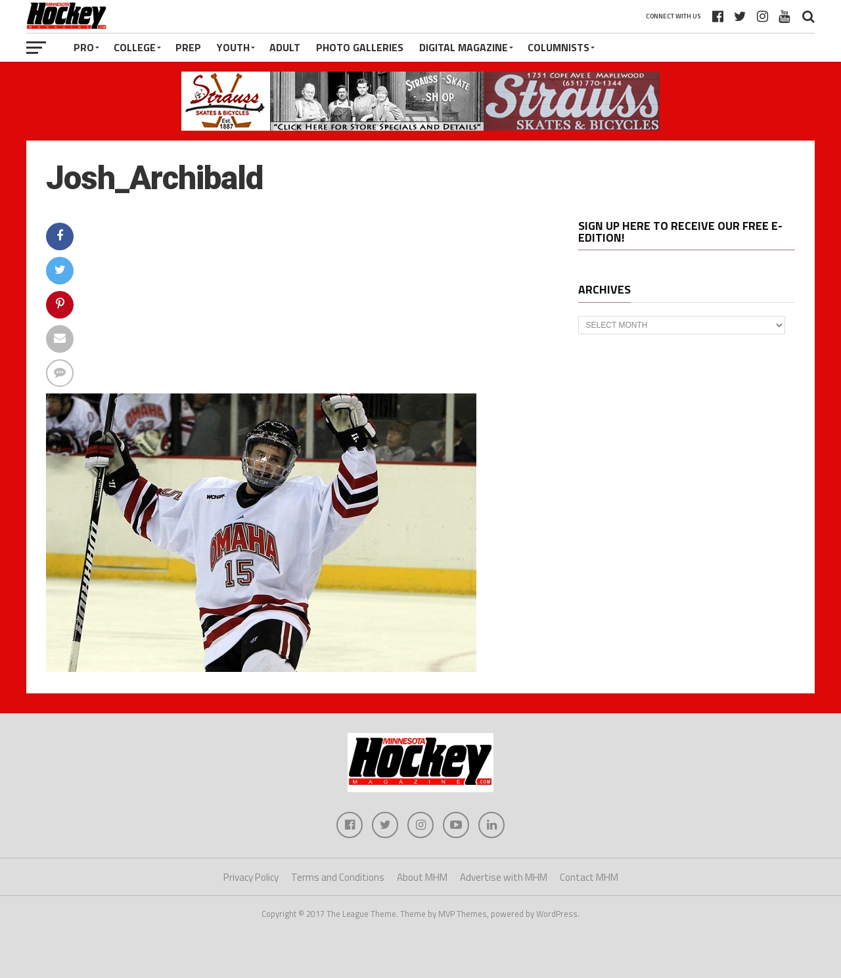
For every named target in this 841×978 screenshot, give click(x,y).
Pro (84, 47)
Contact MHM (589, 877)
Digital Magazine (463, 47)
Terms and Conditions (337, 877)
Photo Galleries (359, 47)
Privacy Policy (251, 877)
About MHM (422, 877)
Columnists (558, 47)
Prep (188, 47)
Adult (284, 47)
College (135, 47)
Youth (233, 47)
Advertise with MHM (503, 877)
